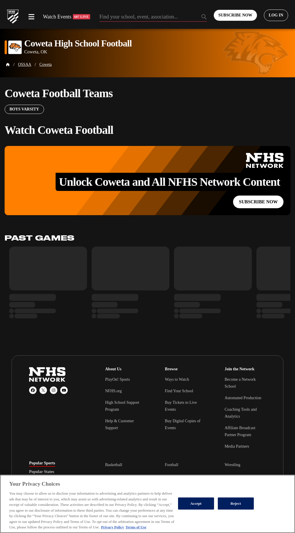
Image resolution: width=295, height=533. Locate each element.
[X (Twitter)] (43, 390)
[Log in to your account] (276, 15)
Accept (196, 503)
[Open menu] (31, 16)
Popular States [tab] (41, 472)
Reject (235, 503)
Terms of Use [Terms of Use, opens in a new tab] (135, 527)
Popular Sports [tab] (42, 463)
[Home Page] (8, 64)
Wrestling (233, 465)
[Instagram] (53, 390)
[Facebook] (33, 390)
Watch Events (66, 17)
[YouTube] (64, 390)
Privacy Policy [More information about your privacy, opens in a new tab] (112, 527)
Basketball (113, 465)
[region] (147, 504)
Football (171, 465)
